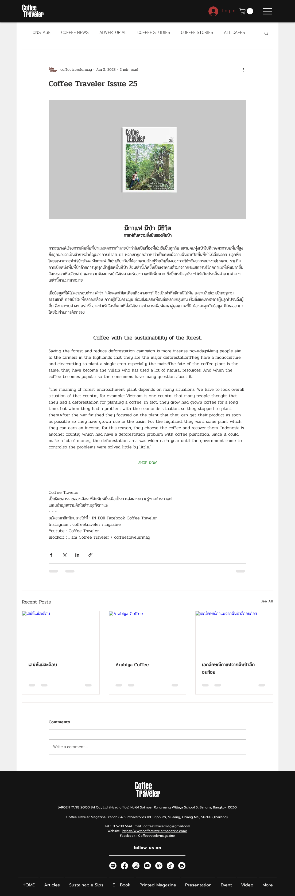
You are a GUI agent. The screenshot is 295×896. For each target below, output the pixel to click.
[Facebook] (124, 865)
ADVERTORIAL (113, 32)
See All (267, 601)
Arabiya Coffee (132, 664)
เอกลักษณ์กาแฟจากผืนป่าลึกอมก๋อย (228, 668)
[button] (247, 11)
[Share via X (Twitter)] (64, 554)
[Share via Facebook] (51, 554)
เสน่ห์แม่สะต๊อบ (43, 664)
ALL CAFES (234, 32)
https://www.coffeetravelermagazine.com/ (154, 830)
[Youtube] (147, 865)
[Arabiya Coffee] (147, 632)
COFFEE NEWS (75, 32)
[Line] (113, 865)
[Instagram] (135, 865)
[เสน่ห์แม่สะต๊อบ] (60, 632)
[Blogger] (181, 865)
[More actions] (243, 69)
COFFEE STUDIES (153, 32)
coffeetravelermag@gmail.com (166, 826)
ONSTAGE (42, 32)
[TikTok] (170, 865)
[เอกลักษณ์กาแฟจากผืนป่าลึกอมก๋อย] (234, 632)
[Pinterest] (158, 865)
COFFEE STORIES (197, 32)
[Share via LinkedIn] (77, 554)
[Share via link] (90, 554)
